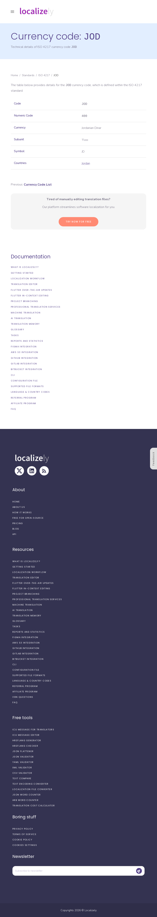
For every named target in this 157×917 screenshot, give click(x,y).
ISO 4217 (44, 75)
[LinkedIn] (31, 470)
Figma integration (24, 346)
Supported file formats (27, 385)
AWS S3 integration (24, 351)
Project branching (24, 300)
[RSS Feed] (44, 470)
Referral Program (23, 397)
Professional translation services (35, 306)
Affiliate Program (23, 403)
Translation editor (24, 283)
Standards (28, 75)
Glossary (17, 329)
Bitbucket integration (26, 368)
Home (14, 75)
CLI (13, 374)
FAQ (13, 408)
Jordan (86, 163)
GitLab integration (24, 363)
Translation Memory (25, 323)
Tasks (15, 334)
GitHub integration (24, 357)
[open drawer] (12, 11)
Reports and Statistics (27, 340)
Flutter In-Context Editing (30, 295)
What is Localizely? (25, 266)
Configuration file (24, 380)
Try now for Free (78, 221)
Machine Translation (25, 312)
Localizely (91, 910)
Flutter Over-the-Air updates (31, 289)
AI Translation (21, 317)
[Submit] (139, 870)
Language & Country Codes (30, 391)
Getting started (22, 272)
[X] (19, 470)
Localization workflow (28, 278)
